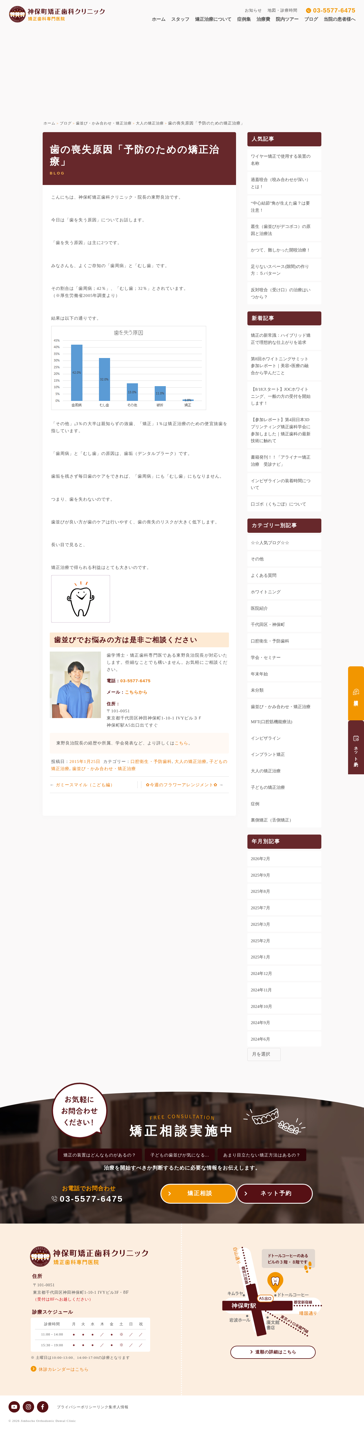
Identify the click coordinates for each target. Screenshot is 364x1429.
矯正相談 (194, 1195)
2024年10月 (261, 1006)
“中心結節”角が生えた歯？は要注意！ (280, 207)
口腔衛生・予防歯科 (151, 761)
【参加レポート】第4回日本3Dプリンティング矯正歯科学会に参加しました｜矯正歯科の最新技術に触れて (281, 430)
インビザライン (266, 738)
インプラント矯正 (268, 754)
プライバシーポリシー (77, 1407)
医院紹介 (259, 608)
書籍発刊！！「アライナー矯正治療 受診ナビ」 (281, 461)
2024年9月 (260, 1022)
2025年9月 (260, 875)
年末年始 (259, 674)
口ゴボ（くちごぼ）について (278, 504)
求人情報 (132, 1407)
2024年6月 (260, 1039)
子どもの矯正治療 (268, 787)
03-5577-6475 (334, 10)
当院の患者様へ (339, 19)
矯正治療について (213, 19)
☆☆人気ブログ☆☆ (270, 542)
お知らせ (253, 10)
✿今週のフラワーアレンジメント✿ (182, 784)
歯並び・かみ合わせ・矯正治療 (104, 768)
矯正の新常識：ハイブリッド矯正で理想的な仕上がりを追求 (281, 339)
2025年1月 (260, 957)
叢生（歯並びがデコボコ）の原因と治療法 (281, 230)
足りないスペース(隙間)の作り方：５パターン (280, 270)
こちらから (136, 692)
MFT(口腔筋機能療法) (271, 721)
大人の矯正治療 (191, 761)
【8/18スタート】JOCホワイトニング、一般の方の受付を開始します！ (281, 396)
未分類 (257, 690)
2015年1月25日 (84, 761)
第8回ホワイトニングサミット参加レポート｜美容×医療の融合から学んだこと (280, 366)
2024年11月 (261, 990)
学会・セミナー (266, 657)
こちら (181, 742)
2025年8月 (260, 891)
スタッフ (180, 19)
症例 (255, 804)
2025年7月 (260, 908)
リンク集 (110, 1407)
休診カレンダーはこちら (64, 1369)
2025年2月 (260, 941)
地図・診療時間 (282, 10)
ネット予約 (276, 1195)
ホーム (159, 19)
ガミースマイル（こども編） (85, 784)
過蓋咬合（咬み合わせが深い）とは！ (281, 183)
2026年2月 (260, 858)
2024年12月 (261, 973)
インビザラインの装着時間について (281, 484)
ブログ (311, 19)
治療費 (263, 19)
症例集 (244, 19)
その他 (257, 559)
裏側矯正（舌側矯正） (272, 820)
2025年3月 (260, 924)
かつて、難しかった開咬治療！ (281, 250)
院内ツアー (287, 19)
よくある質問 (263, 575)
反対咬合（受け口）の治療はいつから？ (281, 293)
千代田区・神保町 (268, 624)
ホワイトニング (266, 592)
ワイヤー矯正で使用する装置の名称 (281, 160)
